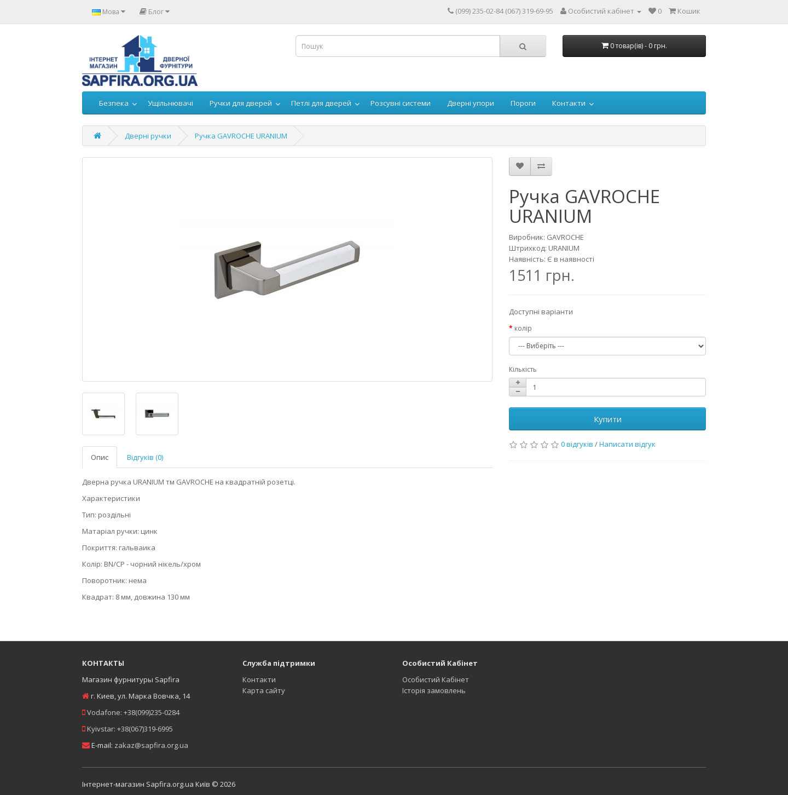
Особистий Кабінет (435, 679)
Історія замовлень (434, 690)
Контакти (569, 103)
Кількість (523, 369)
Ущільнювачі (170, 103)
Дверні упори (470, 103)
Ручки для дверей (241, 103)
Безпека (114, 103)
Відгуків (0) (145, 457)
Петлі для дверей (321, 103)
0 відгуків (577, 444)
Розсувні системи (400, 103)
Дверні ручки (148, 136)
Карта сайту (263, 690)
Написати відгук (627, 444)
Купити (608, 418)
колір (523, 328)
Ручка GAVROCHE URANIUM (241, 136)
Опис (99, 457)
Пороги (523, 103)
